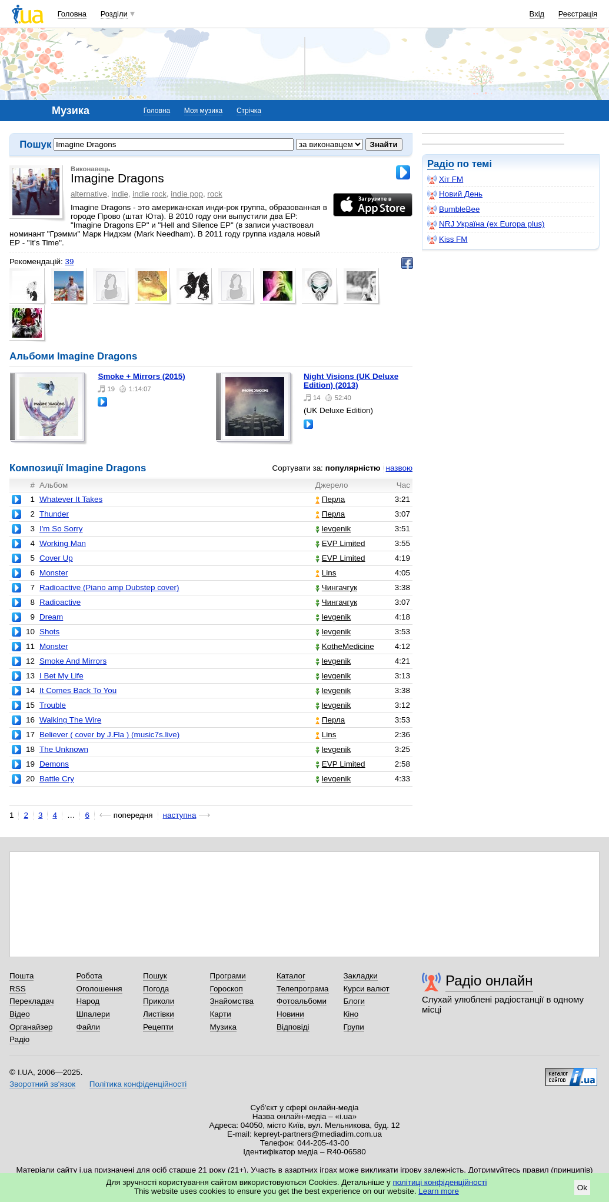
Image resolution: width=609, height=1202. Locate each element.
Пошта (21, 975)
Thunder (54, 514)
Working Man (62, 543)
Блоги (354, 1001)
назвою (399, 468)
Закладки (361, 975)
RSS (17, 988)
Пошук (155, 975)
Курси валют (367, 988)
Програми (228, 975)
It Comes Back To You (78, 690)
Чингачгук (336, 587)
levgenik (333, 528)
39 (69, 261)
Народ (88, 1001)
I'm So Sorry (61, 528)
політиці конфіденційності (440, 1182)
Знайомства (232, 1001)
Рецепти (158, 1027)
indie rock (149, 193)
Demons (54, 764)
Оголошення (99, 988)
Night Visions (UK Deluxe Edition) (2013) (351, 380)
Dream (51, 616)
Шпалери (93, 1014)
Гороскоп (226, 988)
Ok (582, 1187)
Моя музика (203, 110)
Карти (220, 1014)
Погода (156, 988)
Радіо (440, 163)
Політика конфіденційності (138, 1084)
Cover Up (56, 558)
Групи (354, 1027)
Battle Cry (56, 778)
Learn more (438, 1191)
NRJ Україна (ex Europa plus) (486, 224)
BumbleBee (453, 209)
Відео (19, 1014)
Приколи (158, 1001)
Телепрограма (303, 988)
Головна (72, 13)
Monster (53, 572)
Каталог (291, 975)
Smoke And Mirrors (73, 661)
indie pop (187, 193)
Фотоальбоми (302, 1001)
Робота (89, 975)
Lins (326, 572)
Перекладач (31, 1001)
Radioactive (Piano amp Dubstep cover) (109, 587)
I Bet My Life (61, 675)
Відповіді (293, 1027)
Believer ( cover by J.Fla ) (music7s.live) (109, 734)
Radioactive (60, 602)
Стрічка (249, 110)
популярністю (353, 468)
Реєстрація (577, 13)
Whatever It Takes (70, 499)
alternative (89, 193)
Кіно (351, 1014)
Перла (330, 499)
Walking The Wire (70, 719)
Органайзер (30, 1027)
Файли (88, 1027)
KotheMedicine (344, 646)
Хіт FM (445, 179)
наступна (180, 815)
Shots (49, 631)
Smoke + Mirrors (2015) (141, 376)
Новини (290, 1014)
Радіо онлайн (489, 980)
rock (214, 193)
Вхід (537, 13)
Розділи (114, 13)
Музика (223, 1027)
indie (119, 193)
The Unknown (63, 749)
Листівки (158, 1014)
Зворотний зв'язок (42, 1084)
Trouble (52, 705)
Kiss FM (447, 239)
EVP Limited (340, 543)
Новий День (454, 194)
